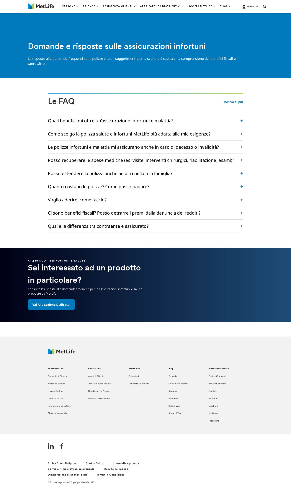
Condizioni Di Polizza (98, 391)
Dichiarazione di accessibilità (68, 475)
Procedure (214, 421)
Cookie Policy (95, 463)
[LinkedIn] (51, 446)
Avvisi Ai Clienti (96, 376)
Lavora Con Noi (55, 399)
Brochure (213, 406)
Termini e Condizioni (110, 475)
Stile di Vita (174, 406)
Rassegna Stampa (56, 384)
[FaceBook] (62, 446)
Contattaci (133, 376)
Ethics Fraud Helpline (62, 463)
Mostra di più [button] (233, 102)
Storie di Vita (175, 413)
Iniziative (213, 413)
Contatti (213, 391)
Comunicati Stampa (57, 376)
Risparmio (173, 391)
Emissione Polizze (217, 384)
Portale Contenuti (217, 376)
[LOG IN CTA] (250, 6)
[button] (70, 6)
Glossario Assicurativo (99, 399)
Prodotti (213, 399)
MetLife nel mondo (116, 469)
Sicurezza (173, 399)
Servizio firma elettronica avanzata (71, 469)
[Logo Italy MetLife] (62, 353)
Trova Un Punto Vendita (99, 384)
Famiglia (173, 376)
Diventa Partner (55, 391)
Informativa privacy (126, 463)
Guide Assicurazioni (178, 384)
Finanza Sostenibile (57, 413)
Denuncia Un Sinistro (138, 384)
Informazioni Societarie (59, 406)
